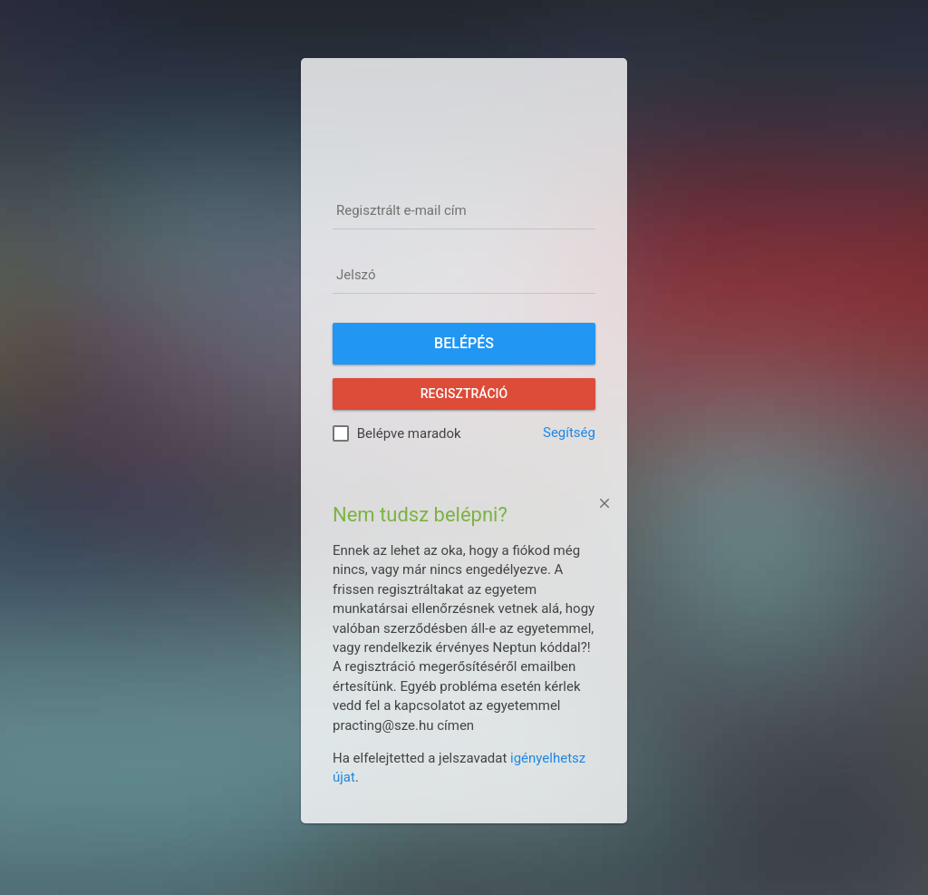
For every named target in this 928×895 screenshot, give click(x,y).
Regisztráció (464, 393)
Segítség (569, 432)
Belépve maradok (409, 433)
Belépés (464, 343)
